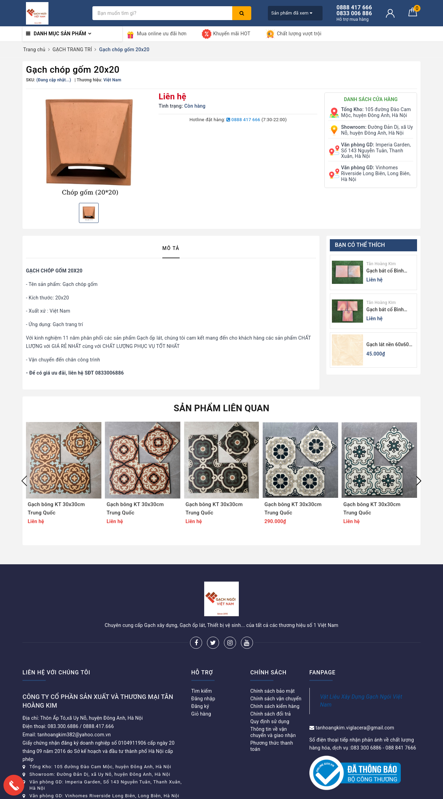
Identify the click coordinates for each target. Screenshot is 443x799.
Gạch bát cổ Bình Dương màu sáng (385, 310)
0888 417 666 (243, 119)
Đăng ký (200, 706)
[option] (89, 145)
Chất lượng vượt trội (293, 34)
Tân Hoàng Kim (381, 263)
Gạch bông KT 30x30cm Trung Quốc (56, 508)
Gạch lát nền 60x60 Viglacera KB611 (388, 345)
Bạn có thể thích (360, 245)
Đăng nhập (203, 698)
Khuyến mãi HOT (226, 34)
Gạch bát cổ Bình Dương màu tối (385, 271)
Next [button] (419, 481)
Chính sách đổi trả (270, 714)
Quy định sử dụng (269, 721)
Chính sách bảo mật (272, 691)
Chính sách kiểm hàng (274, 706)
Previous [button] (24, 481)
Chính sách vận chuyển (275, 698)
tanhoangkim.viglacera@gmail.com (355, 727)
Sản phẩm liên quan (222, 408)
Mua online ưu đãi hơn (156, 34)
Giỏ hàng (201, 714)
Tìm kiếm (201, 691)
